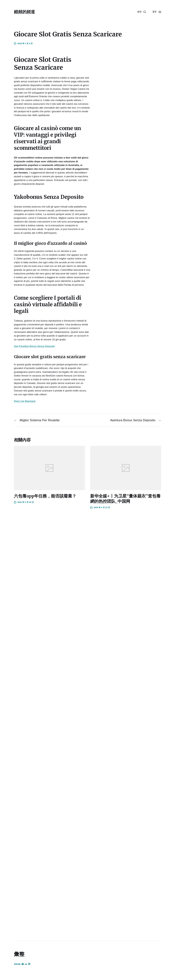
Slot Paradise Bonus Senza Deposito (34, 346)
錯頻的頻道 (24, 12)
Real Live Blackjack (25, 401)
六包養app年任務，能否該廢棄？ (45, 496)
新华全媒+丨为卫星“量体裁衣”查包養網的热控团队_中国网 (125, 498)
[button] (141, 12)
